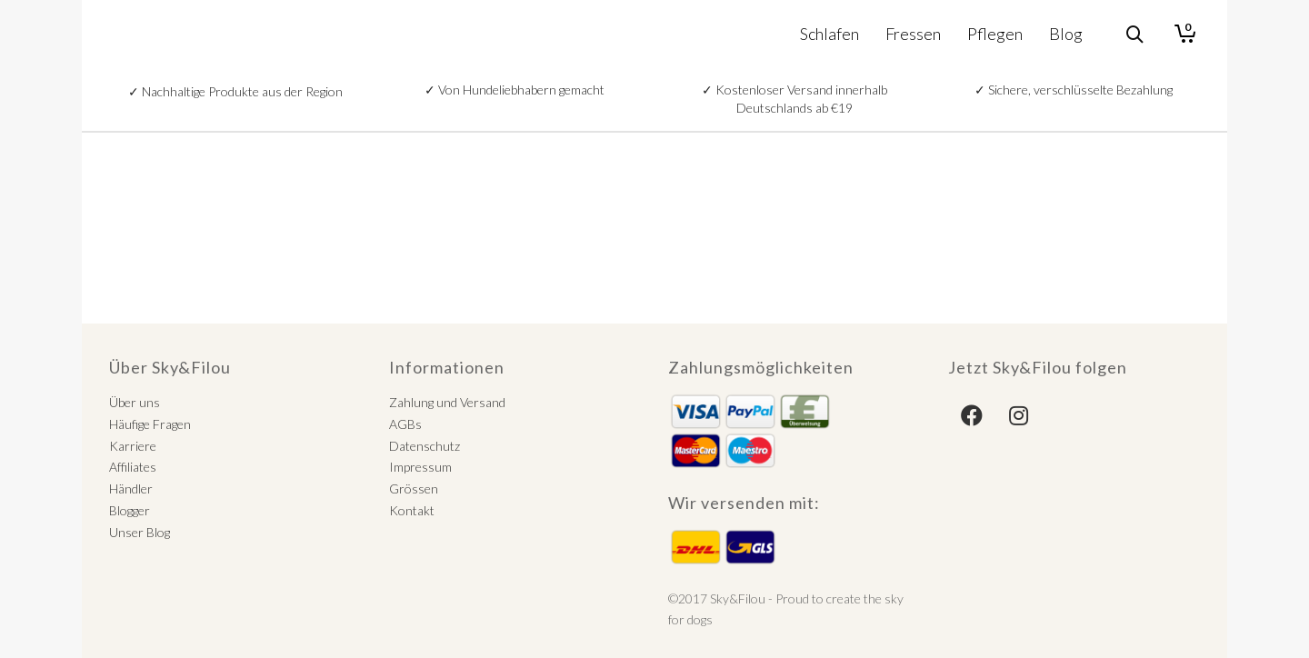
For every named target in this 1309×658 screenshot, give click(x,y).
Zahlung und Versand (447, 402)
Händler (131, 488)
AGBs (405, 424)
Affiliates (132, 466)
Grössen (413, 488)
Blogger (129, 510)
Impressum (420, 466)
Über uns (134, 402)
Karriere (132, 446)
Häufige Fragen (150, 424)
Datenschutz (424, 446)
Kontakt (412, 510)
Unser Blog (139, 532)
